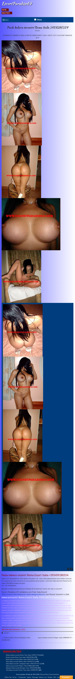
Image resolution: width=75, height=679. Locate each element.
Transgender (22, 677)
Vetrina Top (8, 677)
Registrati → (7, 13)
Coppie (59, 677)
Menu (39, 19)
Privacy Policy (44, 674)
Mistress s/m (43, 677)
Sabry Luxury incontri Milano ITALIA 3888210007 (20, 666)
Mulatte (50, 677)
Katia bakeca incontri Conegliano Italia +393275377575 (23, 664)
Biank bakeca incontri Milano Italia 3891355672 (20, 659)
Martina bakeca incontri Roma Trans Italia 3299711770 (22, 655)
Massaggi (35, 677)
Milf (54, 677)
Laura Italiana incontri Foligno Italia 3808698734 (55, 638)
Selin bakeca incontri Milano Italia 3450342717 (20, 661)
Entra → (5, 10)
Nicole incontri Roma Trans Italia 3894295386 (20, 657)
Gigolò (29, 677)
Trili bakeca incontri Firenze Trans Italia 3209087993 (22, 670)
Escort (37, 31)
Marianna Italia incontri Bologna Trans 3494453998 (21, 668)
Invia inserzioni (54, 674)
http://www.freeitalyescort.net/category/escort (23, 594)
